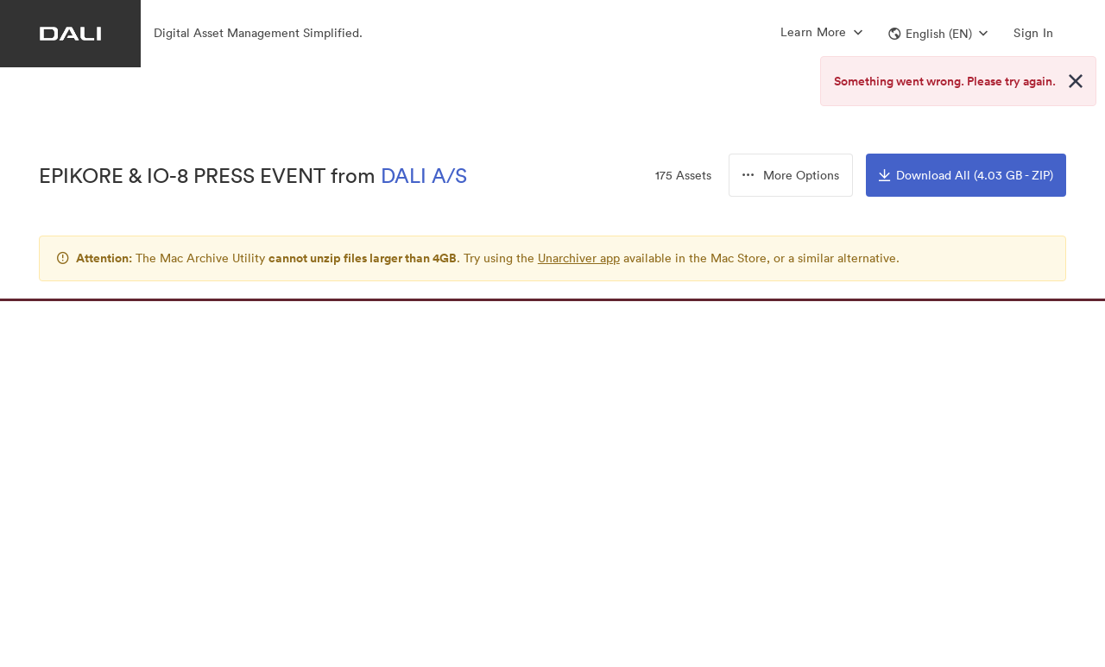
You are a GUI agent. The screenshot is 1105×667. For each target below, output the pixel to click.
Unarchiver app (579, 258)
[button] (938, 33)
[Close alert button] (1075, 81)
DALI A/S (424, 175)
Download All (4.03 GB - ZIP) (966, 175)
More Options (790, 175)
